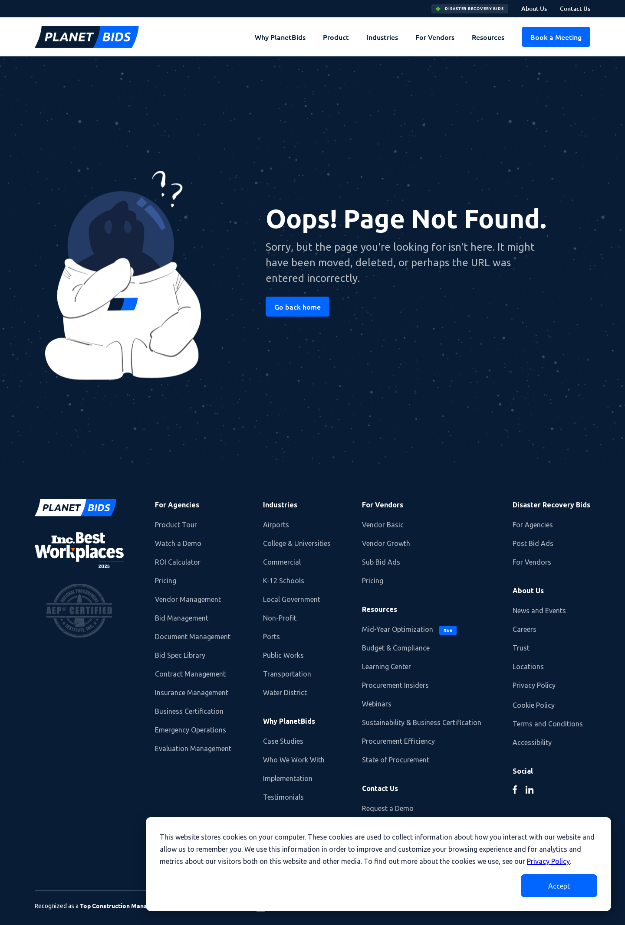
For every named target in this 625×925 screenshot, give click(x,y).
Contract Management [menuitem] (190, 674)
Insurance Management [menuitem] (191, 692)
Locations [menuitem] (528, 666)
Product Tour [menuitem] (176, 525)
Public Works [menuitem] (283, 655)
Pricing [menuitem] (165, 581)
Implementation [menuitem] (287, 778)
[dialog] (378, 864)
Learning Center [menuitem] (386, 666)
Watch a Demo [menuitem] (178, 543)
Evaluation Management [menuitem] (193, 748)
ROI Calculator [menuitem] (178, 562)
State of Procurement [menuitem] (395, 760)
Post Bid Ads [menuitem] (533, 543)
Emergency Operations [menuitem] (190, 730)
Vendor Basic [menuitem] (383, 525)
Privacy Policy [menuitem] (534, 685)
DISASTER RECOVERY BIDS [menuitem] (470, 9)
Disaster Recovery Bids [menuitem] (551, 505)
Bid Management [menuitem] (181, 618)
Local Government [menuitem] (291, 599)
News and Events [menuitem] (539, 610)
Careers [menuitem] (524, 629)
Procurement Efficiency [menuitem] (398, 741)
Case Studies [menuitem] (283, 741)
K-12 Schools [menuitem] (283, 581)
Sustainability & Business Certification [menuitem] (421, 722)
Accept (559, 886)
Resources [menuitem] (488, 37)
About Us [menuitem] (534, 8)
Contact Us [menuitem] (575, 8)
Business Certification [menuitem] (189, 711)
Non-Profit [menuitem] (279, 618)
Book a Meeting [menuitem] (556, 37)
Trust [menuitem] (521, 648)
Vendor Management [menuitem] (188, 599)
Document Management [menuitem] (192, 637)
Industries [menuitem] (382, 37)
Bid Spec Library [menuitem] (180, 655)
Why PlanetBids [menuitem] (280, 37)
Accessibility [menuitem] (532, 742)
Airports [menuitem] (276, 525)
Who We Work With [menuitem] (294, 760)
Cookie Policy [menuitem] (534, 705)
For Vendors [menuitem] (434, 37)
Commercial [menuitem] (282, 562)
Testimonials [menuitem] (283, 797)
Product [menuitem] (336, 37)
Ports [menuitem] (271, 637)
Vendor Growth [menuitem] (386, 543)
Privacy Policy (548, 861)
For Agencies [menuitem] (177, 505)
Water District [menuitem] (285, 692)
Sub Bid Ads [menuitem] (381, 562)
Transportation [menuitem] (287, 674)
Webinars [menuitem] (376, 704)
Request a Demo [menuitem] (388, 808)
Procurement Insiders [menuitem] (395, 685)
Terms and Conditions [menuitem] (548, 724)
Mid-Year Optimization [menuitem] (409, 630)
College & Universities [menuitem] (297, 543)
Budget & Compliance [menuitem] (396, 648)
